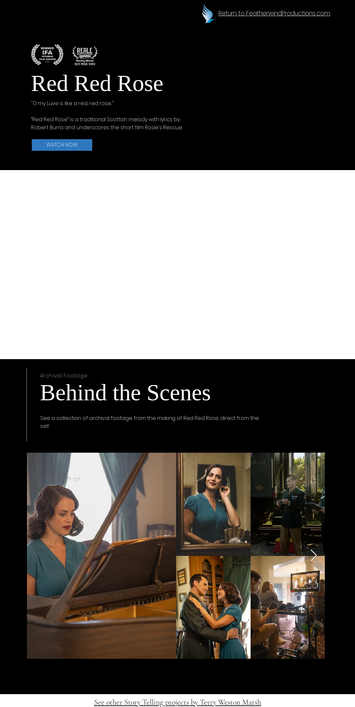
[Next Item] (313, 555)
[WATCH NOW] (62, 145)
